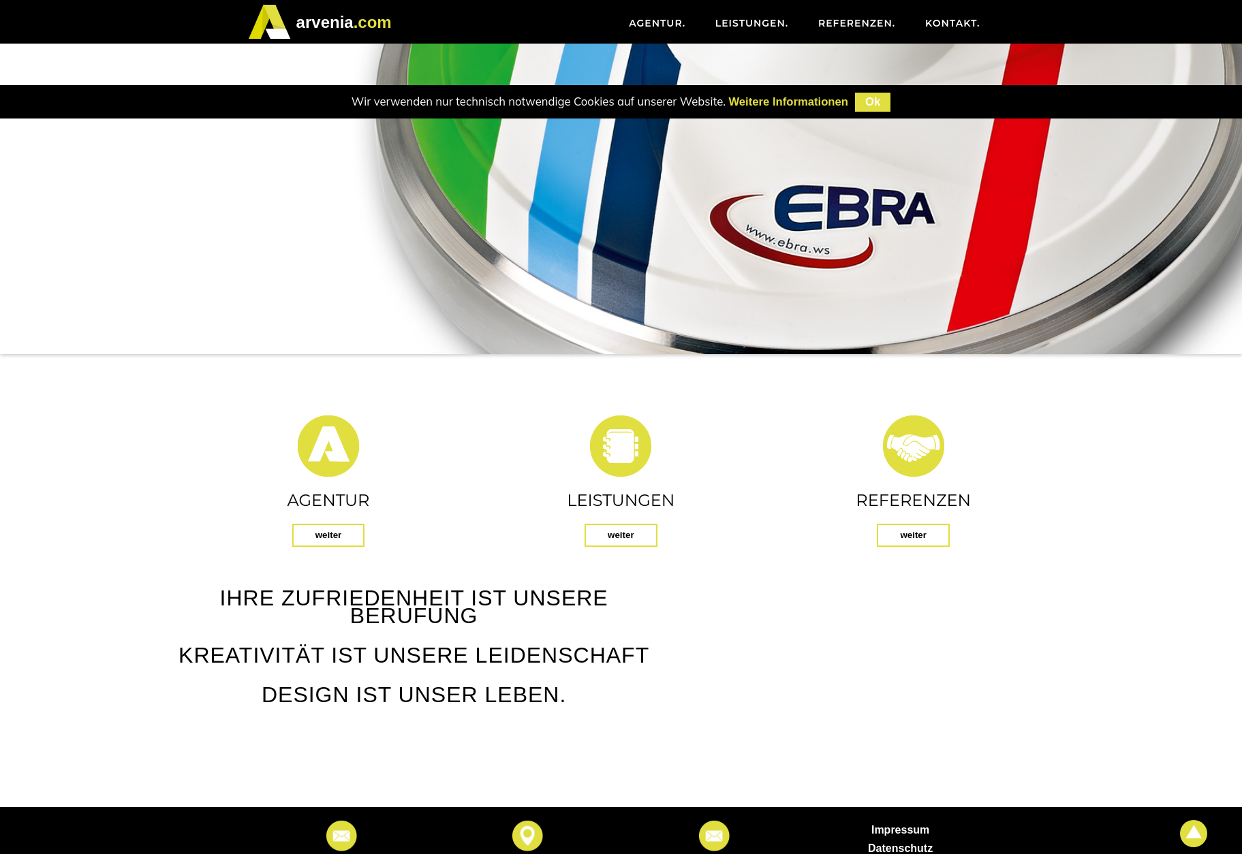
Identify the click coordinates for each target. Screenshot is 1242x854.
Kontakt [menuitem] (952, 23)
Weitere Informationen (788, 101)
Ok (872, 101)
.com (344, 22)
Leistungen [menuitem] (751, 23)
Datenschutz (900, 848)
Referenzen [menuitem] (856, 23)
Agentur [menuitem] (657, 23)
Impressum (900, 830)
